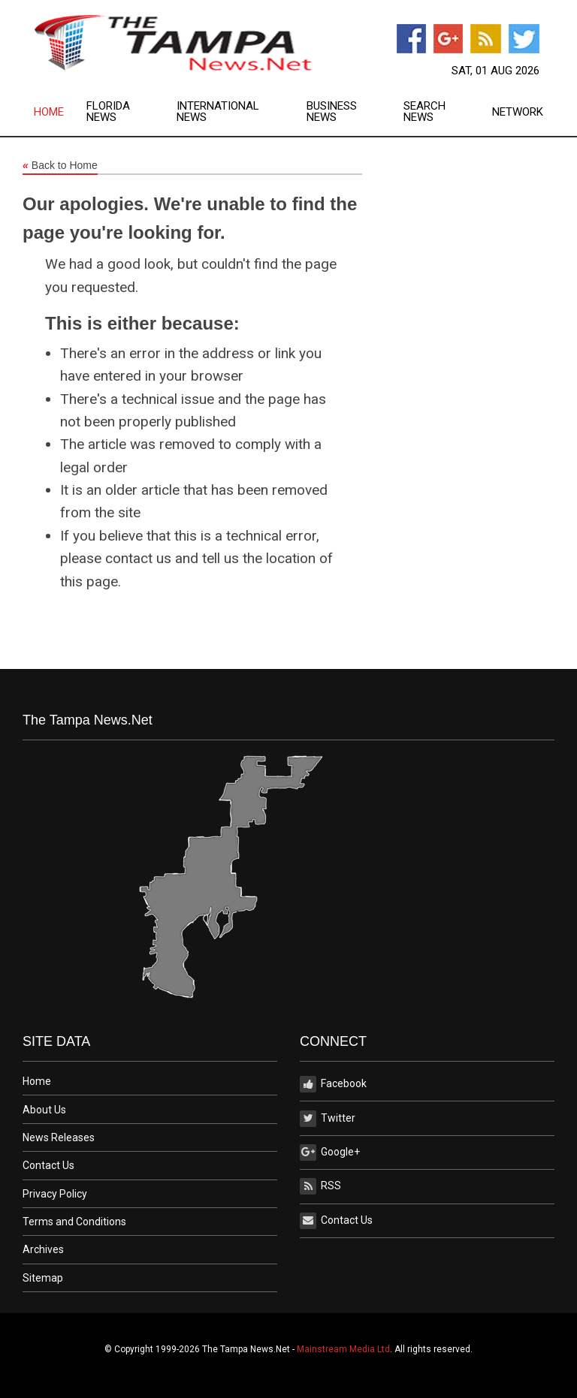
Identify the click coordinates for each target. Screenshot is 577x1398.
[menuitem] (60, 112)
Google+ (330, 1152)
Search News (424, 112)
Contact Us (48, 1165)
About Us (44, 1110)
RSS (320, 1186)
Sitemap (43, 1278)
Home (49, 112)
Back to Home (60, 165)
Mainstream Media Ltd (343, 1349)
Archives (43, 1249)
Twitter (327, 1118)
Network (517, 112)
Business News (332, 112)
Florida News (108, 112)
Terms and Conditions (74, 1222)
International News (218, 112)
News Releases (59, 1137)
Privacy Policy (55, 1194)
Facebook (333, 1084)
